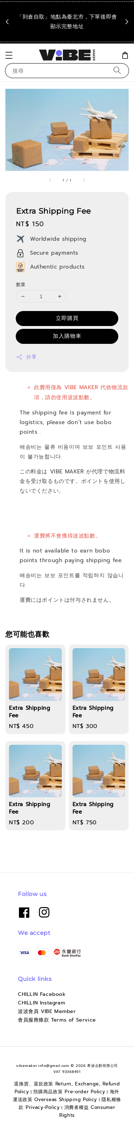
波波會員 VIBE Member (47, 1011)
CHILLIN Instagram (41, 1003)
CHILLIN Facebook (42, 994)
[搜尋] (117, 70)
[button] (9, 55)
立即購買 (67, 318)
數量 (21, 284)
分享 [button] (26, 357)
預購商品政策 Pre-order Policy (69, 1091)
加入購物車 (67, 336)
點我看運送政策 (68, 36)
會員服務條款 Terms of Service (57, 1020)
